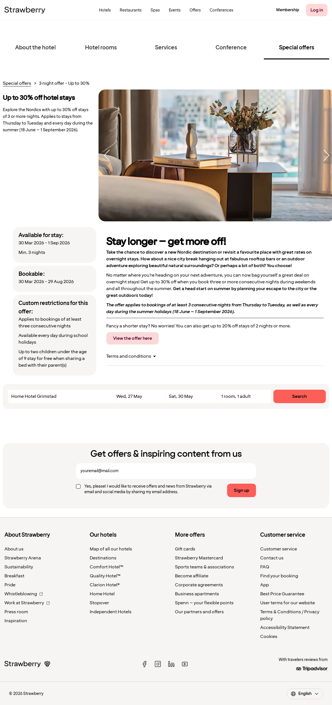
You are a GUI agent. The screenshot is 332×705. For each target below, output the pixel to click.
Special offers (17, 83)
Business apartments (197, 594)
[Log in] (317, 10)
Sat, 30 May (181, 396)
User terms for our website (287, 603)
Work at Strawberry (27, 603)
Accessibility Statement (285, 627)
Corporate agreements (199, 585)
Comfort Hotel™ (106, 567)
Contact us (271, 558)
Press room (16, 612)
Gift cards (185, 549)
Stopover (99, 603)
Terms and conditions (128, 356)
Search (299, 396)
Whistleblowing (23, 594)
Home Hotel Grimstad (33, 396)
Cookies (268, 636)
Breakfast (14, 576)
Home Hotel (102, 594)
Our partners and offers (199, 612)
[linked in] (171, 664)
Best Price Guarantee (282, 594)
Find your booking (279, 576)
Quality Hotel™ (105, 576)
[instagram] (158, 664)
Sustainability (18, 567)
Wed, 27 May (129, 396)
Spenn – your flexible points (204, 603)
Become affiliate (191, 576)
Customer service (278, 549)
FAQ (264, 567)
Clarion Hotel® (105, 585)
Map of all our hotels (111, 549)
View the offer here (132, 338)
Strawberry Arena (22, 558)
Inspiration (15, 621)
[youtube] (184, 664)
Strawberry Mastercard (199, 558)
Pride (9, 585)
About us (14, 549)
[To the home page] (24, 10)
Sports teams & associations (204, 567)
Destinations (103, 558)
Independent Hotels (111, 612)
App (264, 585)
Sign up (241, 490)
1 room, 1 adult (236, 396)
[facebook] (144, 664)
